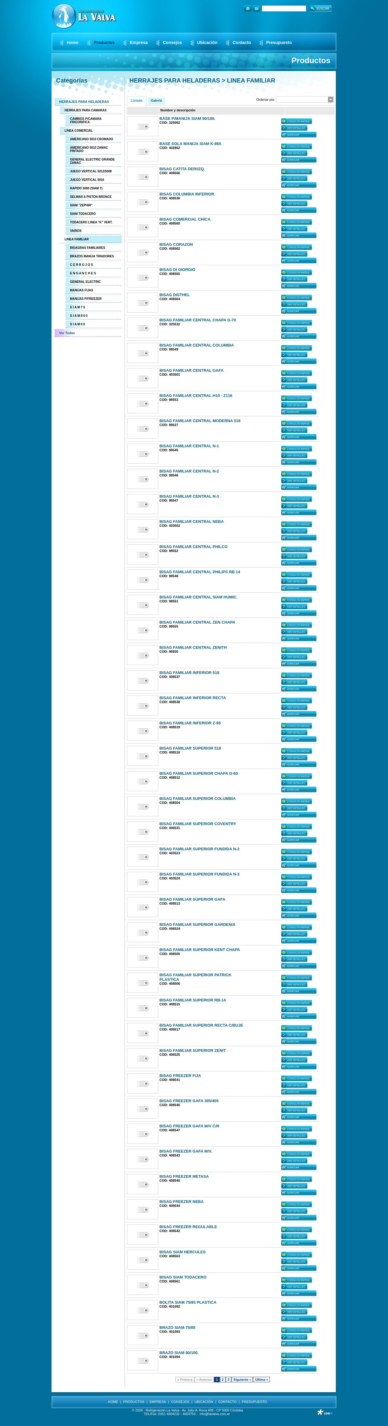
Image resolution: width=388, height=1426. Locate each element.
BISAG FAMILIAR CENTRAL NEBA (191, 521)
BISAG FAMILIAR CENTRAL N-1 (189, 446)
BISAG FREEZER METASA (184, 1176)
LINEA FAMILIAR (77, 239)
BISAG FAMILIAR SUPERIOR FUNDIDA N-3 (199, 874)
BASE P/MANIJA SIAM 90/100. (187, 118)
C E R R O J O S (81, 264)
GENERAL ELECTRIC (85, 281)
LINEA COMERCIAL (79, 130)
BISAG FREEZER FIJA (180, 1075)
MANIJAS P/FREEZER (86, 298)
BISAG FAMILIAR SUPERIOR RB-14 (192, 1000)
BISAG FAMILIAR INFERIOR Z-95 (190, 723)
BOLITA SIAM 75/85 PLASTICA (187, 1302)
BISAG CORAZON (176, 244)
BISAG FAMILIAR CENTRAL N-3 (189, 496)
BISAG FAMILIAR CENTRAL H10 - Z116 (195, 395)
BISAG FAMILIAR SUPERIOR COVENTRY (197, 823)
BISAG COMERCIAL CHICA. (185, 219)
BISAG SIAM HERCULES (182, 1252)
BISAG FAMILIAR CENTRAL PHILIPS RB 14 (199, 572)
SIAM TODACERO (83, 213)
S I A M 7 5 (77, 307)
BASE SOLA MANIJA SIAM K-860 (190, 143)
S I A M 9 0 (77, 324)
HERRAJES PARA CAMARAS (85, 110)
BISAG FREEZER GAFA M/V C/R (189, 1126)
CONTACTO (227, 1402)
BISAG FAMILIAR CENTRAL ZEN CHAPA (197, 622)
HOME (113, 1402)
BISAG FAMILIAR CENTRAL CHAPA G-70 (197, 320)
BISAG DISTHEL (174, 295)
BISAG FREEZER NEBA (181, 1201)
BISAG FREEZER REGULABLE (188, 1226)
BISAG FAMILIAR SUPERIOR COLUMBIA (197, 798)
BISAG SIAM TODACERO (182, 1277)
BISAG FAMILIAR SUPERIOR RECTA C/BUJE (201, 1025)
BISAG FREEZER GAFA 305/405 (189, 1101)
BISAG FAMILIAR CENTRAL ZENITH (193, 647)
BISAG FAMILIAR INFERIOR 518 (189, 672)
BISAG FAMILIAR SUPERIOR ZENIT (192, 1050)
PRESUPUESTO (254, 1402)
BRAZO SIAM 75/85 (177, 1327)
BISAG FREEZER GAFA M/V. (185, 1151)
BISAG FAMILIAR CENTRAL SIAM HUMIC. (198, 597)
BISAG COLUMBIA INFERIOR (186, 194)
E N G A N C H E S (83, 273)
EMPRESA (158, 1402)
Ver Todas (67, 333)
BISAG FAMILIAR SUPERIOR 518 (190, 748)
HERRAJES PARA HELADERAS (84, 101)
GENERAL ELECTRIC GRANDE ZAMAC (92, 161)
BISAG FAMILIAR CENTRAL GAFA (191, 370)
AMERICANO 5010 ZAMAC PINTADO (89, 149)
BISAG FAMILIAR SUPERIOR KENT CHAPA (199, 949)
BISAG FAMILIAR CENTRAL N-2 (189, 471)
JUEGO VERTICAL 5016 (87, 179)
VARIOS (76, 230)
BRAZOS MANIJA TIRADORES (92, 256)
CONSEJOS (180, 1402)
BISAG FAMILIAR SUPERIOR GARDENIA (197, 924)
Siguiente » (242, 1379)
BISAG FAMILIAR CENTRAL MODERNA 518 (199, 420)
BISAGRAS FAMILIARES (87, 247)
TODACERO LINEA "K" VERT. (91, 222)
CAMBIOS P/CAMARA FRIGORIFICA (86, 120)
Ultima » (261, 1379)
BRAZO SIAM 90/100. (179, 1352)
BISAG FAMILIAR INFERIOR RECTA (192, 698)
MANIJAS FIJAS (81, 290)
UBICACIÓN (204, 1402)
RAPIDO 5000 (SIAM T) (86, 188)
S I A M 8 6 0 (79, 315)
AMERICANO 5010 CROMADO (91, 139)
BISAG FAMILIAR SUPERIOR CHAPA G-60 (198, 773)
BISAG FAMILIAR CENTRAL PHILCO (193, 546)
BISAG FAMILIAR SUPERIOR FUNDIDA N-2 (199, 849)
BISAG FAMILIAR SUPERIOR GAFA (192, 899)
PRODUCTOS (133, 1402)
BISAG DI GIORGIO (177, 269)
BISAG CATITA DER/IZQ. (182, 169)
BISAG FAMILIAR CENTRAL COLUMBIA (196, 345)
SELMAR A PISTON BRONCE (91, 196)
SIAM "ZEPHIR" (81, 205)
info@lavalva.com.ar (215, 1414)
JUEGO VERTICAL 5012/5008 (91, 171)
